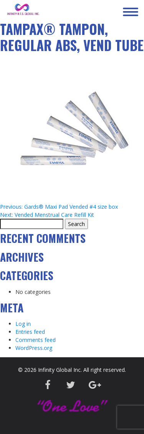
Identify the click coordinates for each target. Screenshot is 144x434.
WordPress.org (33, 347)
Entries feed (30, 331)
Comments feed (35, 339)
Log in (23, 323)
